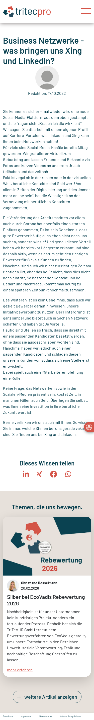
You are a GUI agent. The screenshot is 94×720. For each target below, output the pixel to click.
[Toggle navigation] (84, 11)
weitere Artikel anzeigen (47, 697)
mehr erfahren (20, 669)
